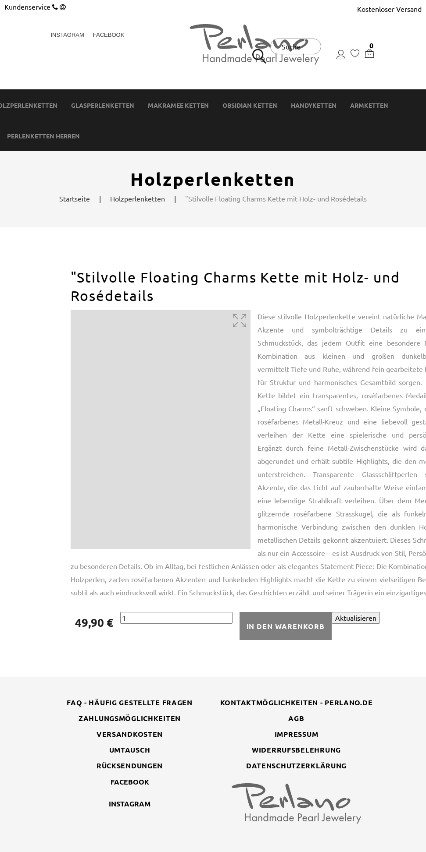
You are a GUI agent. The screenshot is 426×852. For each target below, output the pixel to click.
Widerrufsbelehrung (296, 749)
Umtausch (129, 749)
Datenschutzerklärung (296, 765)
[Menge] (176, 618)
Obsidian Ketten (249, 105)
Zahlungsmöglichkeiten (130, 718)
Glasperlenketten (102, 105)
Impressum (296, 734)
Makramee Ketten (178, 105)
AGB (296, 718)
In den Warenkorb (286, 626)
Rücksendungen (130, 765)
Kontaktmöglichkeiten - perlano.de (296, 702)
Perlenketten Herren (43, 136)
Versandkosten (130, 734)
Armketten (369, 105)
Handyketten (314, 105)
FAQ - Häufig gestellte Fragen (130, 702)
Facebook (109, 35)
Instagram (67, 35)
